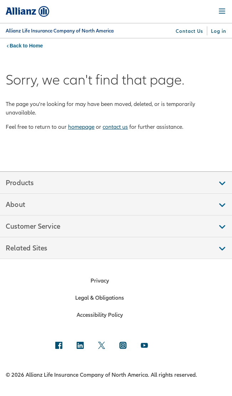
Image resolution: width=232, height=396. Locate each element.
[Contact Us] (189, 31)
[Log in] (218, 31)
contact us (115, 126)
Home (36, 46)
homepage (81, 126)
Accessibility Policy (100, 314)
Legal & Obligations (99, 297)
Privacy (100, 280)
